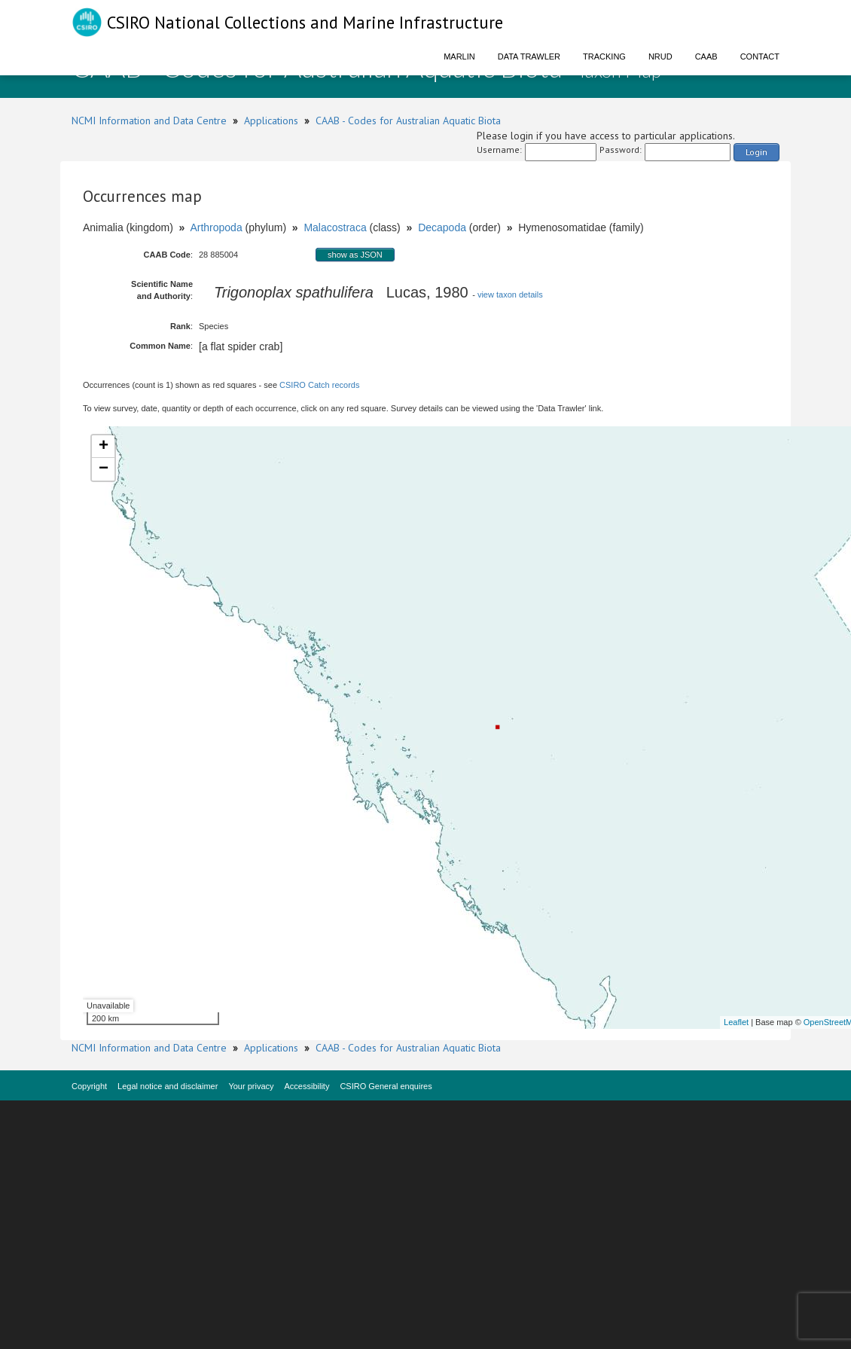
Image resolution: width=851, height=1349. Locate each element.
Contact (759, 56)
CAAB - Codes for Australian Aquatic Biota (408, 120)
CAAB (706, 56)
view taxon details (510, 294)
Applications (271, 120)
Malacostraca (334, 227)
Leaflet (736, 1022)
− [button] (103, 469)
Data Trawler (529, 56)
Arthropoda (216, 227)
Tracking (604, 56)
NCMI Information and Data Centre (149, 120)
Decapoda (442, 227)
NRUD (660, 56)
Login (756, 151)
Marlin (459, 56)
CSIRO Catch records (319, 384)
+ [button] (103, 446)
